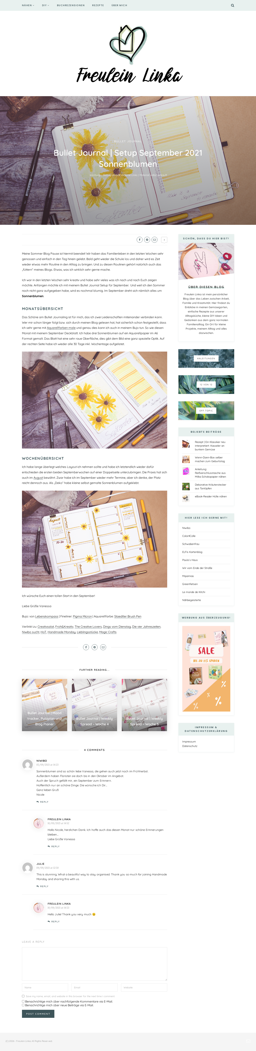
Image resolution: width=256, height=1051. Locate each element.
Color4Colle (188, 536)
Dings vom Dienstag (117, 626)
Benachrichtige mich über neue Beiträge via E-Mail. (59, 1005)
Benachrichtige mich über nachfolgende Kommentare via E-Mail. (69, 1001)
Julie (40, 864)
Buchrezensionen (71, 5)
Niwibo (186, 528)
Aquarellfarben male (61, 328)
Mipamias (188, 576)
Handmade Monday (62, 632)
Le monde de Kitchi (193, 592)
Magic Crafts (108, 632)
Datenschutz (189, 746)
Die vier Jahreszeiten (146, 626)
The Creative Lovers (88, 626)
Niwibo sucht (30, 632)
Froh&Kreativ (64, 626)
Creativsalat (46, 626)
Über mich (119, 5)
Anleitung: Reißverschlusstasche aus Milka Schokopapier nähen (210, 473)
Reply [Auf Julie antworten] (44, 886)
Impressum (189, 741)
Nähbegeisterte (191, 600)
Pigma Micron (82, 616)
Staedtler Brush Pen (127, 616)
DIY (44, 5)
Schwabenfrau (190, 544)
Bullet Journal (128, 141)
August (38, 477)
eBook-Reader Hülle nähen (211, 496)
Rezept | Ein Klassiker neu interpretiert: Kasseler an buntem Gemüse (210, 445)
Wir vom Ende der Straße (197, 568)
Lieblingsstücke (87, 632)
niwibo (41, 760)
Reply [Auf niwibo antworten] (44, 801)
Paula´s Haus (190, 560)
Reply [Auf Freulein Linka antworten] (55, 846)
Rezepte (98, 5)
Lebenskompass (46, 616)
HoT (43, 632)
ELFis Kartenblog (192, 552)
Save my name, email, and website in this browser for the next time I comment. (70, 996)
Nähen (27, 5)
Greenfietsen (190, 584)
